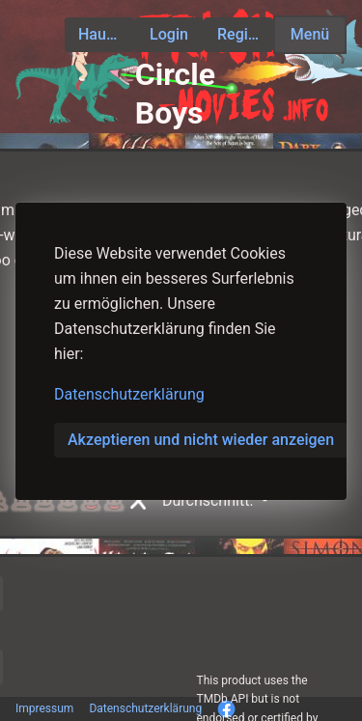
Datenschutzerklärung (129, 394)
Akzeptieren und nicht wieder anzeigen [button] (201, 439)
